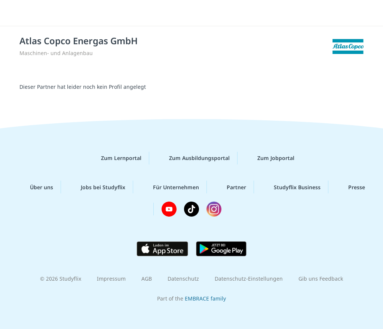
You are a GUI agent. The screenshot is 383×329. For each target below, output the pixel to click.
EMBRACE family (205, 298)
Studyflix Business (291, 187)
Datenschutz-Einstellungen (249, 278)
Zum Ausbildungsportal (193, 158)
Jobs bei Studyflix (97, 187)
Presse (350, 187)
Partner (230, 187)
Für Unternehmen (170, 187)
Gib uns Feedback (320, 278)
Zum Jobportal (269, 158)
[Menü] (356, 13)
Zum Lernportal (115, 158)
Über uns (35, 187)
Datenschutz (183, 278)
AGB (146, 278)
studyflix (50, 12)
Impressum (111, 278)
